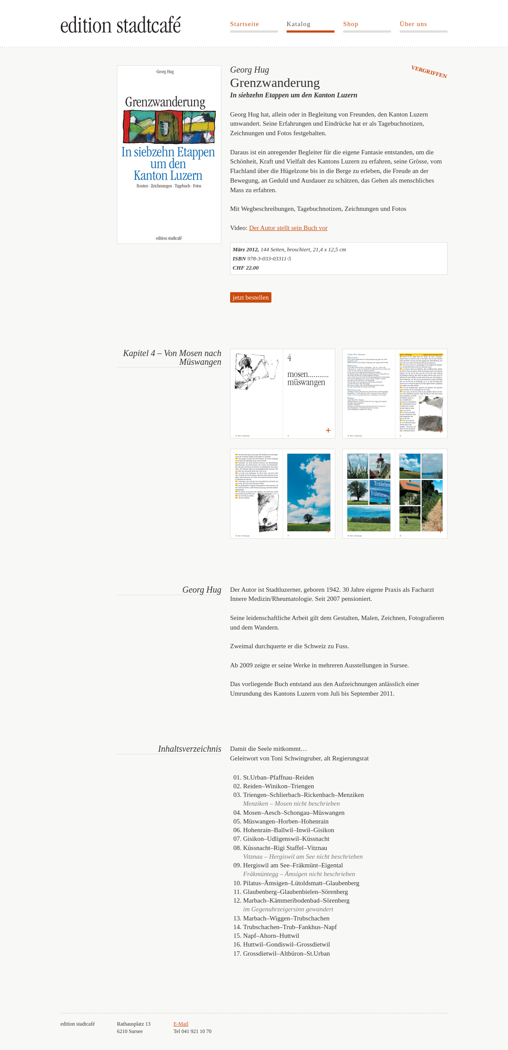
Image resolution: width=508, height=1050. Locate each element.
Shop (350, 23)
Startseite (244, 23)
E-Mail (181, 1024)
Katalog (299, 23)
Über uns (414, 23)
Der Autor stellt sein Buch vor (288, 227)
